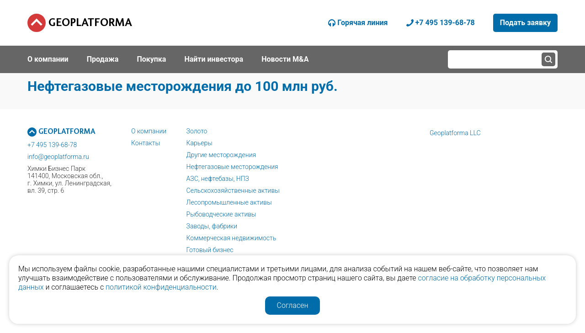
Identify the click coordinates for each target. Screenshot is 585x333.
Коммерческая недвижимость (231, 238)
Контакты (145, 143)
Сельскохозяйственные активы (233, 190)
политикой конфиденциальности (161, 287)
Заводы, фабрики (212, 226)
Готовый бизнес (210, 250)
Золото (196, 131)
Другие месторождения (221, 155)
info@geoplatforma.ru (58, 156)
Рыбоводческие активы (221, 214)
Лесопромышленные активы (229, 202)
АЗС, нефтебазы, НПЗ (217, 178)
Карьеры (199, 143)
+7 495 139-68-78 (52, 144)
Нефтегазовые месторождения (232, 166)
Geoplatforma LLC (455, 133)
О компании (148, 131)
